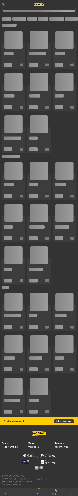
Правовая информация (11, 484)
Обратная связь (64, 421)
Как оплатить (61, 447)
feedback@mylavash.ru (15, 421)
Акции (5, 443)
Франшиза (33, 447)
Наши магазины (10, 447)
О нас (31, 443)
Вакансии (59, 443)
